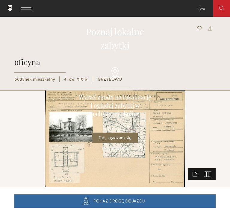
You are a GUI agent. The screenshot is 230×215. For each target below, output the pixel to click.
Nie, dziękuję (115, 148)
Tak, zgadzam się (115, 138)
